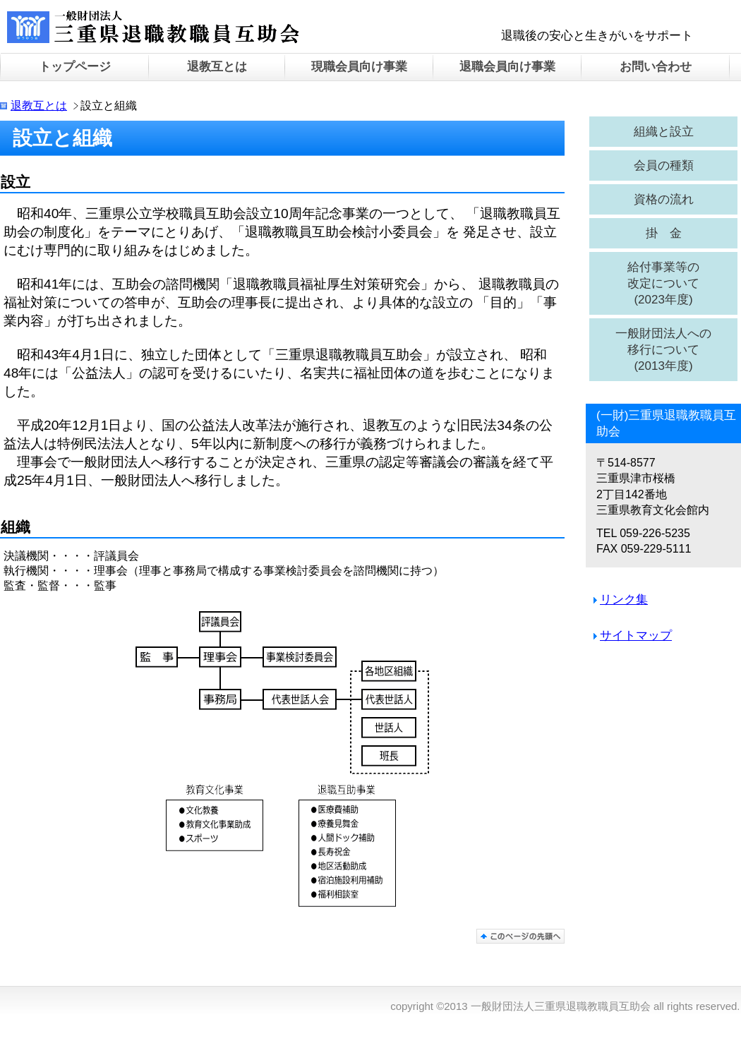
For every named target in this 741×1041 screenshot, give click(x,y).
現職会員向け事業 (359, 66)
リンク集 (624, 599)
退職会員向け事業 (507, 66)
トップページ (75, 66)
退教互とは (39, 106)
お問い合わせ (656, 66)
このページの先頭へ (520, 936)
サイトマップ (636, 635)
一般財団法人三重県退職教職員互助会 (166, 28)
